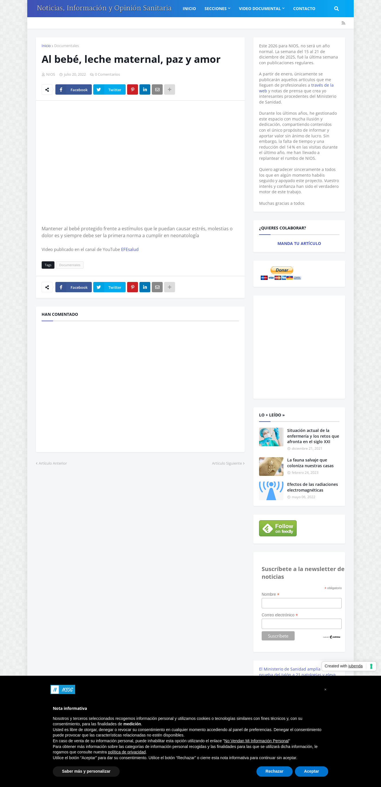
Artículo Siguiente (227, 463)
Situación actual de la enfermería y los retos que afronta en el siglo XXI (313, 436)
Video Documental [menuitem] (260, 8)
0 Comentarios (107, 74)
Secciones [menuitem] (216, 8)
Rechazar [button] (274, 771)
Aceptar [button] (311, 771)
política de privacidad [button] (127, 752)
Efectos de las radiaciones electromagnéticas (312, 487)
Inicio (46, 45)
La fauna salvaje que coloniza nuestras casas (310, 462)
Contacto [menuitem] (304, 8)
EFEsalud (130, 249)
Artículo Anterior (53, 463)
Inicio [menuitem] (189, 8)
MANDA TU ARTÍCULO (299, 243)
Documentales (66, 45)
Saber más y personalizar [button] (86, 771)
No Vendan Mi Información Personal (256, 741)
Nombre (270, 594)
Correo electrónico (280, 615)
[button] (325, 689)
